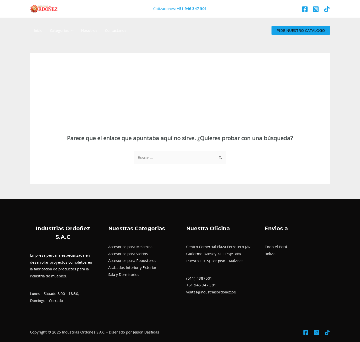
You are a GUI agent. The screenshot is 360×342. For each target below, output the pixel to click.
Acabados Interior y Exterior (132, 267)
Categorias (62, 30)
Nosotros (89, 30)
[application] (71, 30)
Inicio (38, 30)
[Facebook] (305, 9)
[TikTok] (327, 9)
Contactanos (115, 30)
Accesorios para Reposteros (133, 260)
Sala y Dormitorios (124, 274)
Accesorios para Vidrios (128, 253)
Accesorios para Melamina (130, 246)
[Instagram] (316, 9)
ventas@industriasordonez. (210, 291)
